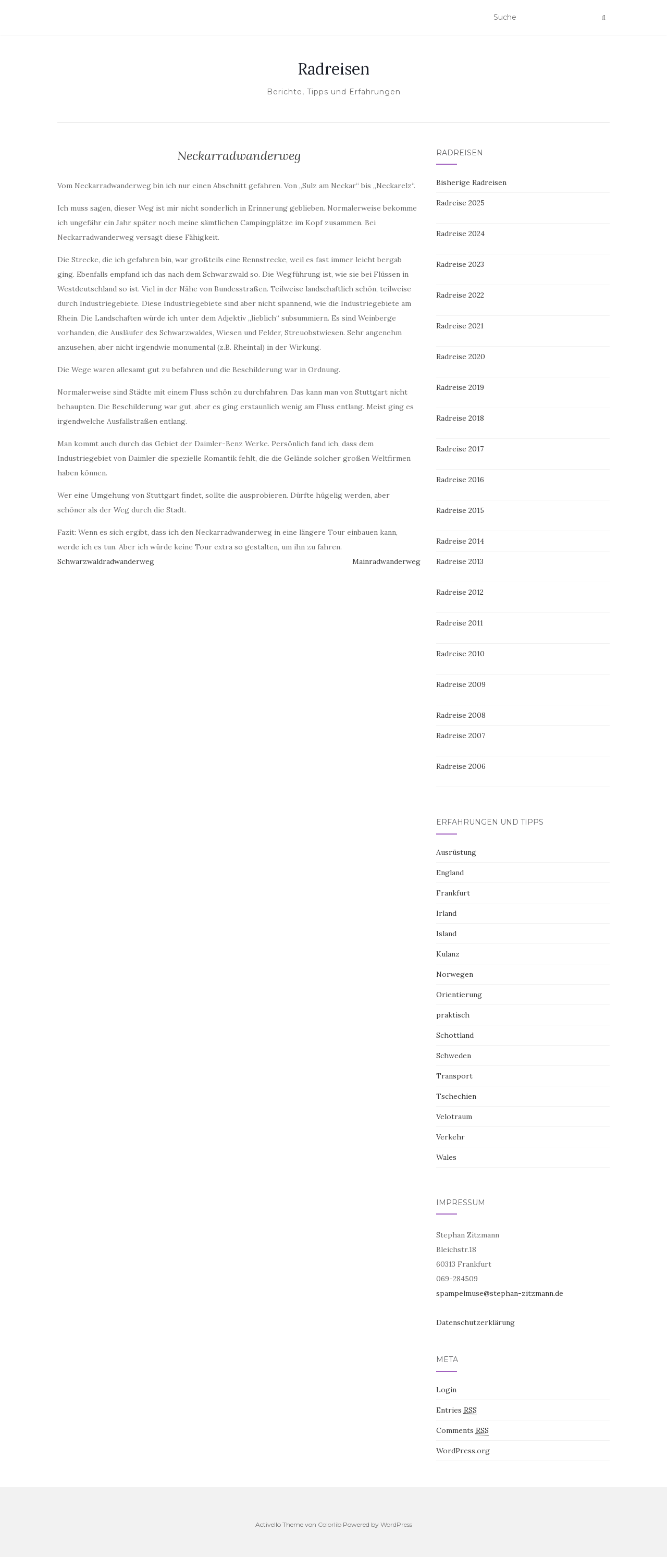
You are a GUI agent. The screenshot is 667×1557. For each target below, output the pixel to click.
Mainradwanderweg (386, 561)
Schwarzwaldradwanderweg (105, 561)
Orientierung (459, 994)
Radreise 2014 (460, 541)
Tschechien (456, 1096)
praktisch (453, 1015)
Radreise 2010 (460, 653)
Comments (462, 1431)
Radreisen (333, 69)
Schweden (453, 1055)
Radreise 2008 (461, 715)
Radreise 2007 (460, 735)
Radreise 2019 (460, 387)
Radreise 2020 (460, 356)
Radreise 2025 (460, 202)
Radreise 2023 (460, 264)
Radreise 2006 (461, 766)
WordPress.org (463, 1450)
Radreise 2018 (460, 418)
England (450, 872)
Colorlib (329, 1524)
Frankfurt (453, 893)
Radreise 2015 (460, 510)
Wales (446, 1157)
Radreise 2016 (460, 479)
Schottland (455, 1035)
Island (446, 933)
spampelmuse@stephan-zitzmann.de (499, 1293)
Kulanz (448, 954)
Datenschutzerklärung (475, 1322)
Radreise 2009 (461, 684)
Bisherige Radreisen (471, 182)
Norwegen (454, 974)
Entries (456, 1410)
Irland (446, 913)
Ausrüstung (456, 852)
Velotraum (454, 1116)
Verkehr (450, 1137)
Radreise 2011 (459, 623)
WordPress (396, 1524)
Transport (454, 1076)
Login (446, 1389)
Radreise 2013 (460, 561)
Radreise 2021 (460, 325)
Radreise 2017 (460, 448)
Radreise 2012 (460, 592)
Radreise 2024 (460, 233)
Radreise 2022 (460, 295)
